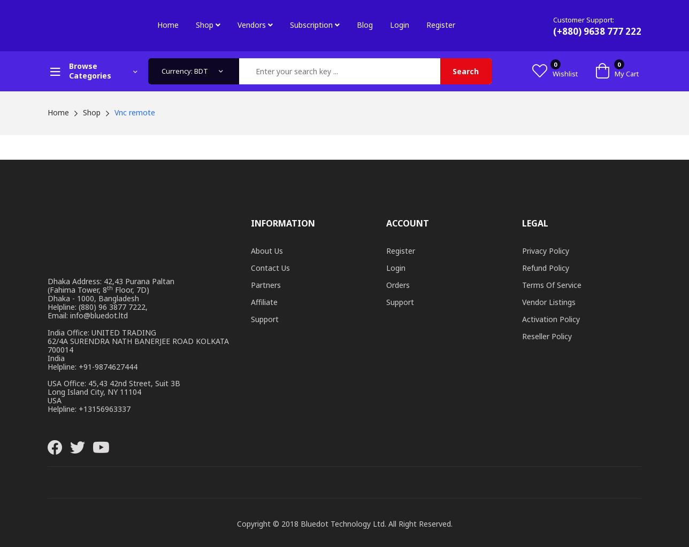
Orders (398, 285)
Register (440, 25)
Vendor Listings (549, 302)
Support (265, 319)
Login (399, 25)
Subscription (315, 25)
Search (466, 71)
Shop (208, 25)
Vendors (255, 25)
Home (168, 25)
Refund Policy (545, 268)
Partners (266, 285)
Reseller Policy (547, 336)
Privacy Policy (545, 251)
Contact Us (270, 268)
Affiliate (264, 302)
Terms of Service (551, 285)
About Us (267, 251)
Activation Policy (551, 319)
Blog (365, 25)
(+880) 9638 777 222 (597, 31)
